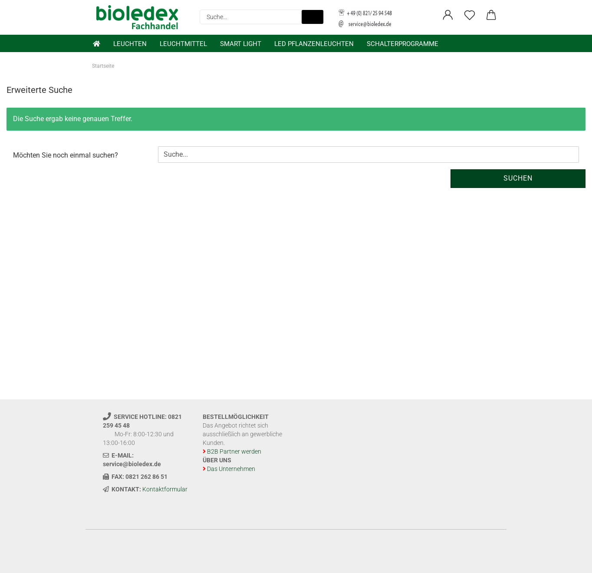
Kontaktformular (164, 489)
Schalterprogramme (402, 44)
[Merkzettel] (469, 15)
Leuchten (130, 44)
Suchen (518, 178)
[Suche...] (312, 17)
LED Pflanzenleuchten (314, 44)
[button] (448, 15)
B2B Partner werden (234, 451)
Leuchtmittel (183, 44)
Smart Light (240, 44)
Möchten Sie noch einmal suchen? (65, 155)
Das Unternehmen (231, 468)
